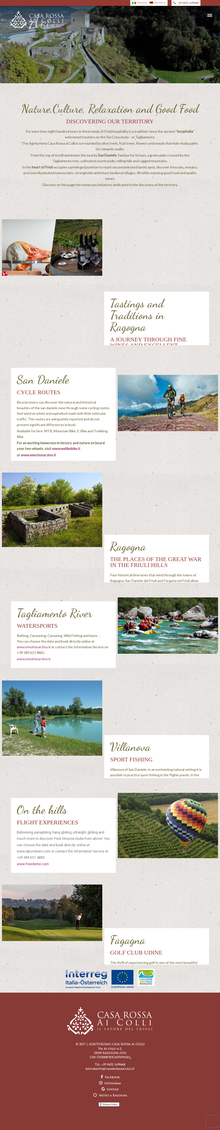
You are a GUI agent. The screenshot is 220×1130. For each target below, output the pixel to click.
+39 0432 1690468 (185, 3)
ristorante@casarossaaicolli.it (110, 1069)
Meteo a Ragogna (110, 1095)
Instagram (110, 1083)
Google (110, 1089)
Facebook (110, 1077)
